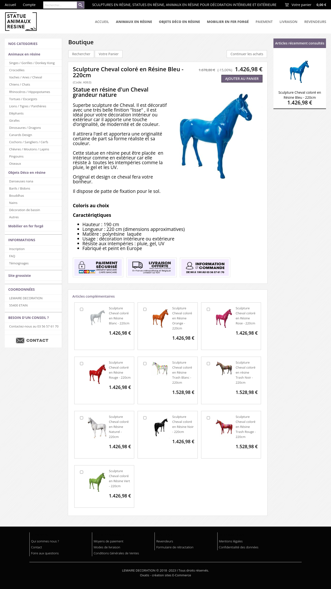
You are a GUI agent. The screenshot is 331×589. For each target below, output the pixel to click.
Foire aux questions (45, 553)
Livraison (289, 21)
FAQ (12, 256)
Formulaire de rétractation (174, 547)
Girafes (14, 120)
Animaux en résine (134, 21)
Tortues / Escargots (23, 99)
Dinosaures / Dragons (25, 127)
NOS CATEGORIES (22, 43)
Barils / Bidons (19, 188)
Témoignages (19, 263)
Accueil (102, 21)
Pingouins (16, 156)
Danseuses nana (21, 181)
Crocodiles (16, 70)
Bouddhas (16, 195)
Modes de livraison (107, 547)
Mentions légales (231, 541)
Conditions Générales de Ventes (116, 553)
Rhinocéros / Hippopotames (29, 92)
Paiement (264, 21)
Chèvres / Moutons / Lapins (29, 149)
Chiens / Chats (19, 84)
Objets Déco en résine (179, 21)
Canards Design (20, 135)
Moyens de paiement (108, 541)
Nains (13, 203)
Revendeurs (315, 21)
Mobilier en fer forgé (228, 21)
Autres (14, 217)
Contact (36, 547)
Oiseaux (15, 163)
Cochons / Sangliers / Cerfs (28, 142)
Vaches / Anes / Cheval (25, 77)
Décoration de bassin (24, 210)
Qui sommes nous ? (45, 541)
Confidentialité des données (238, 547)
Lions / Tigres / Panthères (27, 106)
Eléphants (16, 113)
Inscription (17, 249)
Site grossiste (19, 275)
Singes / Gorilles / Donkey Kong (32, 63)
